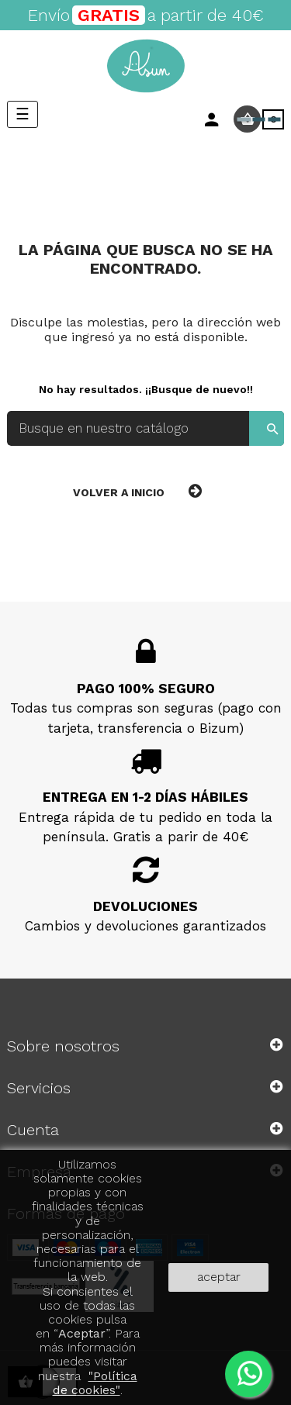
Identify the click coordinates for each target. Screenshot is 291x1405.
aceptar (219, 1276)
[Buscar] (145, 428)
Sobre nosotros (63, 1046)
